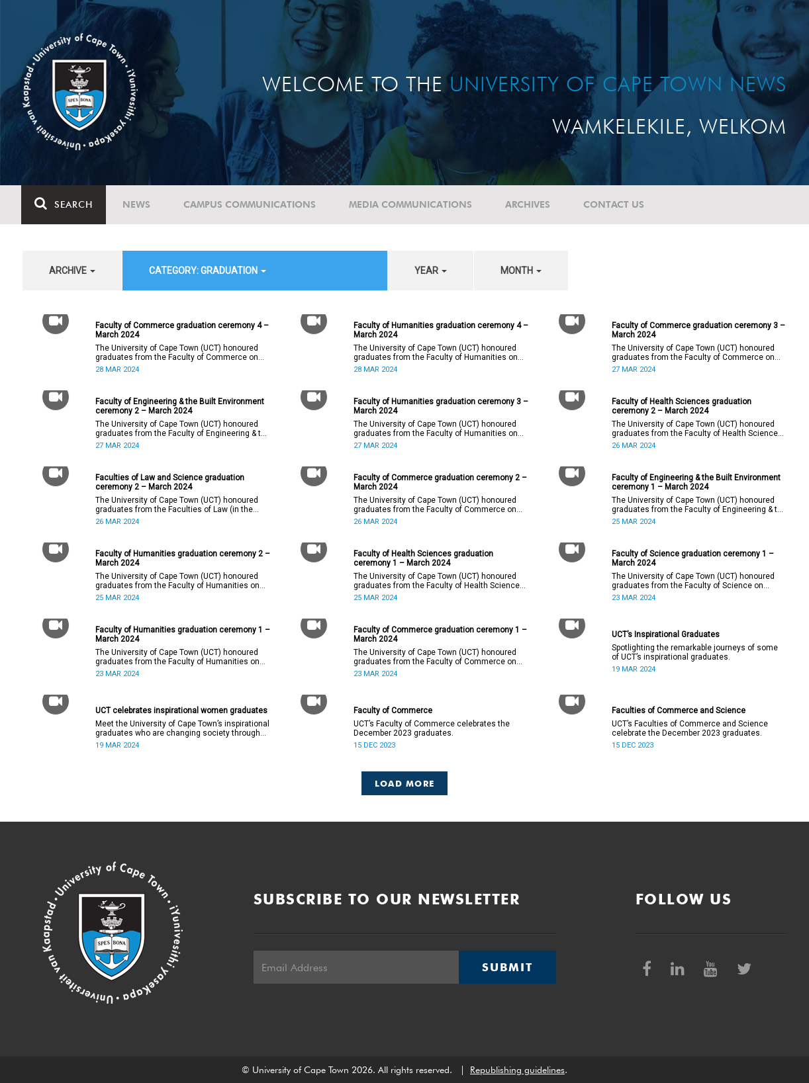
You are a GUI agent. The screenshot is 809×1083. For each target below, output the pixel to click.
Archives (528, 204)
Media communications (411, 204)
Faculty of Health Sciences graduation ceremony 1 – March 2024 (423, 558)
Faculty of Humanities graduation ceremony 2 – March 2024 (182, 558)
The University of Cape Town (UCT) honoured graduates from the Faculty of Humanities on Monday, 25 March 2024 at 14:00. (177, 581)
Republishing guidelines (517, 1069)
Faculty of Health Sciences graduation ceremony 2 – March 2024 (681, 406)
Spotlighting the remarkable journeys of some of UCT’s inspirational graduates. (695, 652)
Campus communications (251, 204)
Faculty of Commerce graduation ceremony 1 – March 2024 (440, 634)
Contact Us (615, 204)
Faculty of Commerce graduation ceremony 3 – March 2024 (698, 330)
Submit (507, 967)
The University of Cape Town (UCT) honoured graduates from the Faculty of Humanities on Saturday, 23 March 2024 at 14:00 (177, 657)
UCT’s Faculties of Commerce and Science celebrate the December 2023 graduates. (690, 728)
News (138, 204)
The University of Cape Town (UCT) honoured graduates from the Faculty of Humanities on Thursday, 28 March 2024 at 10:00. (436, 352)
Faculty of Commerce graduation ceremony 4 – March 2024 (182, 330)
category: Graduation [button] (207, 270)
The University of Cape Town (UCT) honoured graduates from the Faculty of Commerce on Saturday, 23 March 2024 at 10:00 (435, 657)
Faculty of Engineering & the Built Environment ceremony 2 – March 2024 (179, 406)
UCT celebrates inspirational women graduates (181, 710)
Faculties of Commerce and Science (678, 710)
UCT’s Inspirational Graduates (666, 634)
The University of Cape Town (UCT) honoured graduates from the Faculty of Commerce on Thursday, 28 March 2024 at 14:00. (176, 352)
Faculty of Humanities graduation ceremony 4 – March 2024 (441, 330)
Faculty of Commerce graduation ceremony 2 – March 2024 (440, 482)
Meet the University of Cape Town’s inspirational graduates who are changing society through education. (182, 728)
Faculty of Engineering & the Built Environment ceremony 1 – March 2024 (696, 482)
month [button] (521, 270)
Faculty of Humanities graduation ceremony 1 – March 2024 (182, 634)
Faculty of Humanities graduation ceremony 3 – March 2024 (441, 406)
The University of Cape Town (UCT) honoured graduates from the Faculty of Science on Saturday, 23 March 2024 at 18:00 (693, 581)
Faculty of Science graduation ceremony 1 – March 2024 (693, 558)
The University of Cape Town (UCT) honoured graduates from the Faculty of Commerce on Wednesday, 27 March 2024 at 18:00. (693, 352)
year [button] (430, 270)
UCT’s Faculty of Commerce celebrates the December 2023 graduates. (432, 728)
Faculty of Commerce (393, 710)
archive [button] (72, 270)
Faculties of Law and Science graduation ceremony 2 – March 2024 (169, 482)
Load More (405, 783)
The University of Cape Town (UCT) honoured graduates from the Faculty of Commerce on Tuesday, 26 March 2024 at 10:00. (435, 505)
